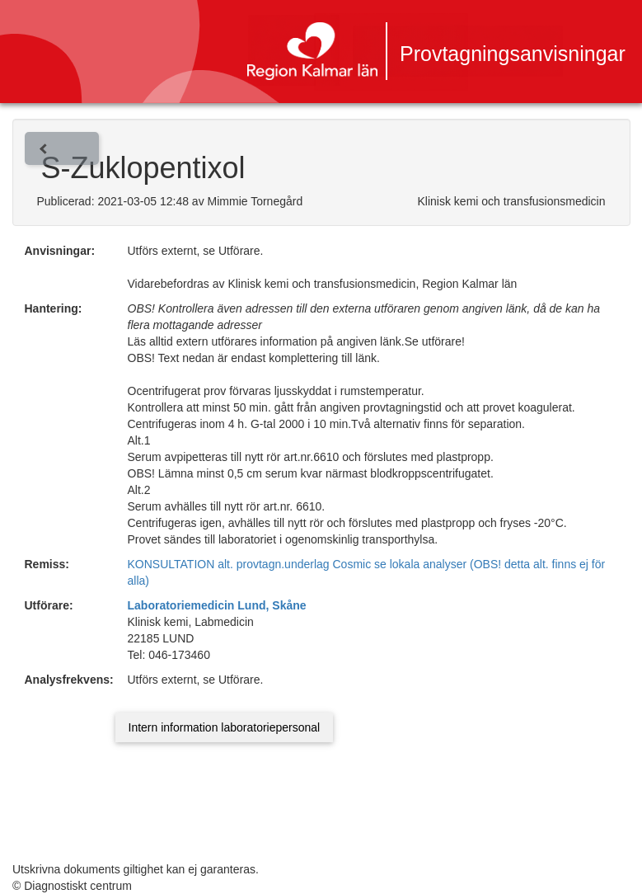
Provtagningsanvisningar (513, 53)
